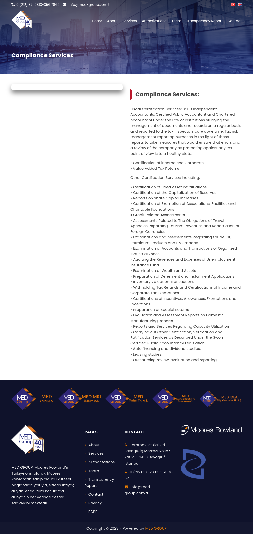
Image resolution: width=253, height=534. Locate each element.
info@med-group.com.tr (87, 4)
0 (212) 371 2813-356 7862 (35, 4)
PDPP (93, 511)
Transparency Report (204, 20)
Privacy (95, 503)
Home (97, 20)
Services (130, 20)
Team (176, 20)
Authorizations (154, 20)
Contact (235, 20)
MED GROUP (156, 528)
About (112, 20)
